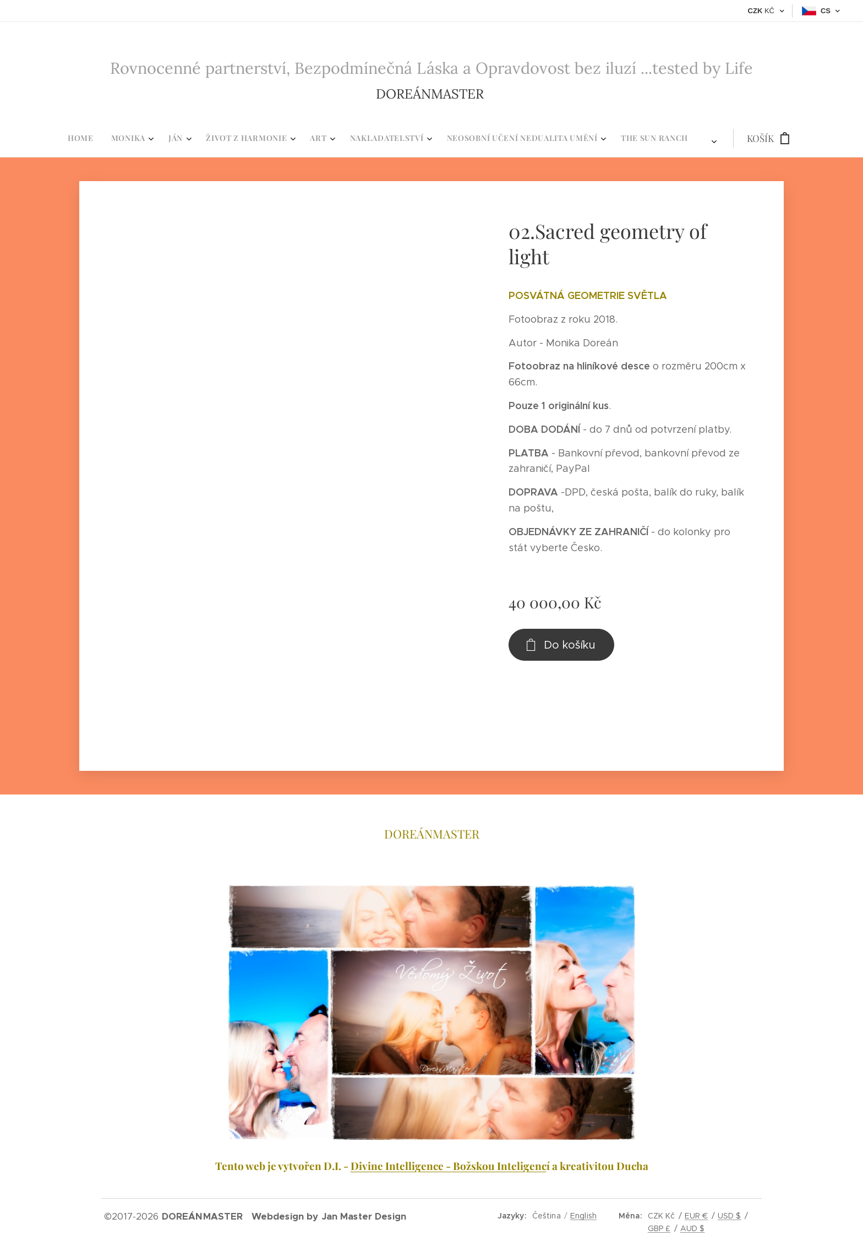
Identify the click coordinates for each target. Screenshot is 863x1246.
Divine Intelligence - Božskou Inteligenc (449, 1165)
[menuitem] (294, 138)
